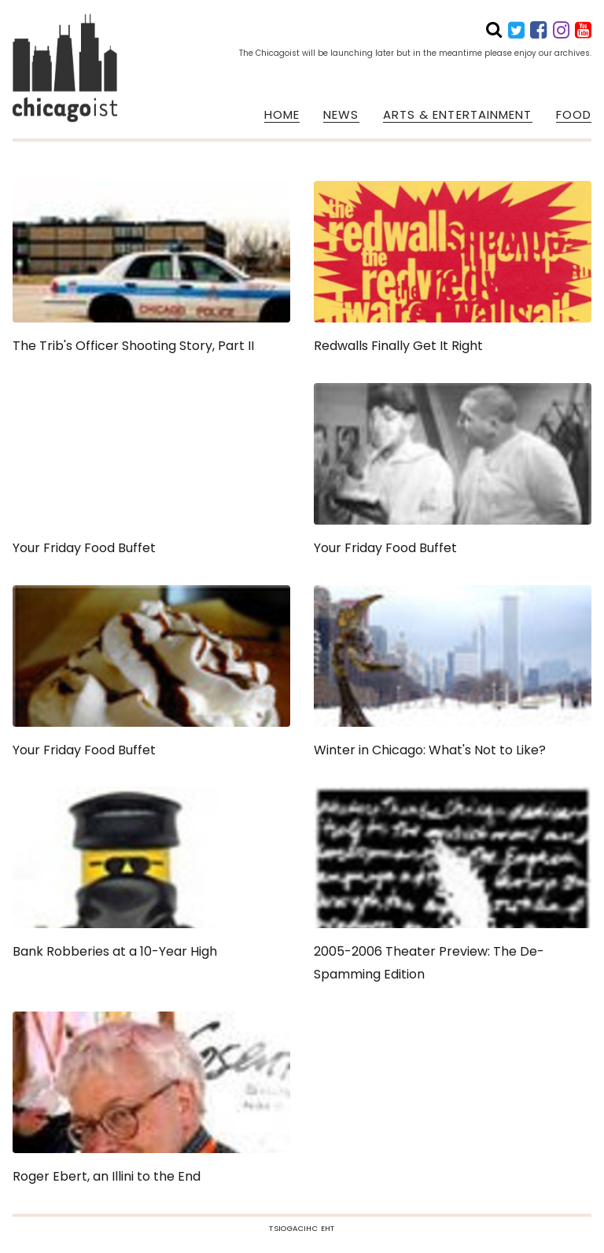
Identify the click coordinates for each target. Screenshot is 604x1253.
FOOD (573, 115)
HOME (282, 115)
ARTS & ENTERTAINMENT (457, 115)
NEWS (341, 115)
